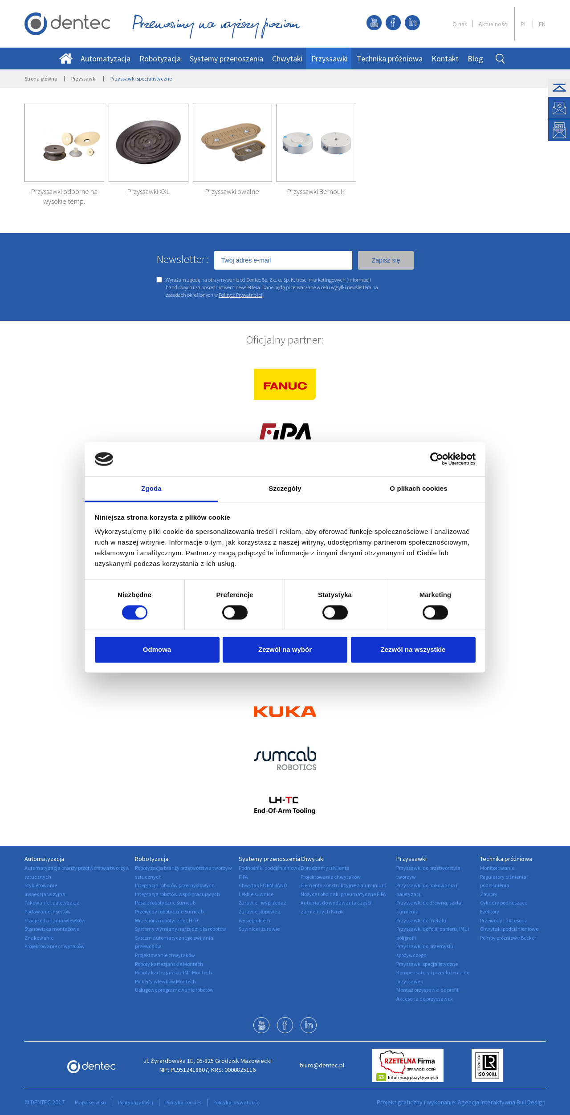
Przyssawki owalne (232, 191)
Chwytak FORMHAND (263, 885)
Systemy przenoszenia (226, 58)
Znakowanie (38, 937)
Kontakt (445, 58)
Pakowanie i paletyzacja (52, 902)
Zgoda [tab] (151, 488)
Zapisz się (385, 260)
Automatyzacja (105, 58)
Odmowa (157, 649)
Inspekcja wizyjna (44, 894)
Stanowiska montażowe (51, 928)
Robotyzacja (160, 58)
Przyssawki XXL (148, 191)
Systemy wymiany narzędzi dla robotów (180, 928)
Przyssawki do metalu (421, 920)
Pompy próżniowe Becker (508, 937)
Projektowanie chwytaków (54, 946)
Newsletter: (182, 259)
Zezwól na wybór (285, 649)
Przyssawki (329, 58)
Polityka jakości (135, 1102)
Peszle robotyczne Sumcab (165, 902)
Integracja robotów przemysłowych (175, 885)
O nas (459, 24)
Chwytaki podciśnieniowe (509, 928)
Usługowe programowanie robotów (174, 989)
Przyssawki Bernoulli (316, 191)
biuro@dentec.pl (322, 1065)
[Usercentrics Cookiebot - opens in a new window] (437, 459)
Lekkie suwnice (256, 894)
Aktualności (494, 24)
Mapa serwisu (90, 1102)
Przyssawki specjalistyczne (427, 964)
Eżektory (489, 911)
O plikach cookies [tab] (418, 488)
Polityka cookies (183, 1102)
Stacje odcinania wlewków (55, 920)
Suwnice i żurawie (259, 928)
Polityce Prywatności (240, 294)
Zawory (488, 894)
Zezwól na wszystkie (413, 649)
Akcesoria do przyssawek (424, 998)
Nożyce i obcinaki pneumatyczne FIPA (343, 894)
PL (524, 24)
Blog (475, 58)
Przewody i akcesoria (504, 920)
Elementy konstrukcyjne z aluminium (344, 885)
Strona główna (40, 78)
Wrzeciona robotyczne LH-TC (167, 920)
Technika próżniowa (390, 58)
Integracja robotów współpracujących (177, 894)
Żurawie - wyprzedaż (262, 902)
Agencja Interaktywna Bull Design (502, 1102)
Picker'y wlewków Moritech (165, 981)
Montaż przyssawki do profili (428, 989)
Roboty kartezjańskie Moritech (169, 964)
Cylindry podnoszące (503, 902)
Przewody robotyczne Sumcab (169, 911)
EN (542, 24)
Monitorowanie (497, 868)
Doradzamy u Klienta (325, 868)
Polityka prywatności (237, 1102)
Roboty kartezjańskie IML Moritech (173, 972)
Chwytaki (287, 58)
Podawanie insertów (47, 911)
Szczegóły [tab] (285, 488)
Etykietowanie (40, 885)
